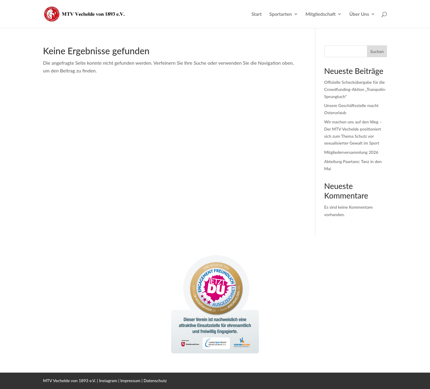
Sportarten (280, 14)
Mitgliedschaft (320, 14)
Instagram (108, 380)
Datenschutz (155, 380)
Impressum (130, 380)
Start (256, 14)
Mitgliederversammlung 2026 (351, 152)
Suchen (377, 51)
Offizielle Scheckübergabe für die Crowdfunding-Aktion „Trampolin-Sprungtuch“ (355, 89)
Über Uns (359, 14)
